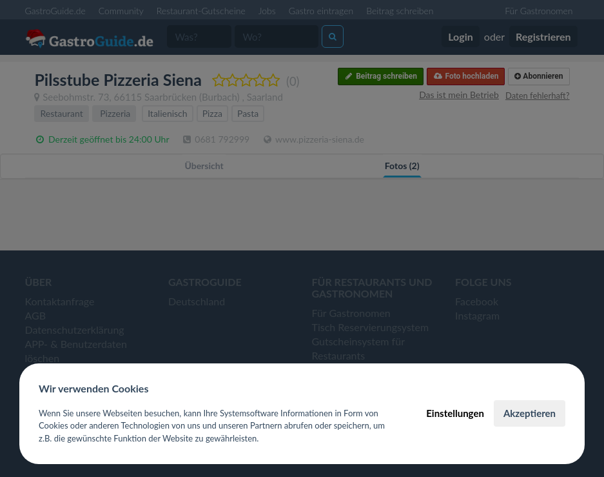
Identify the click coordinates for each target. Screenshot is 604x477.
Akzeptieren (529, 413)
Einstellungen (455, 413)
